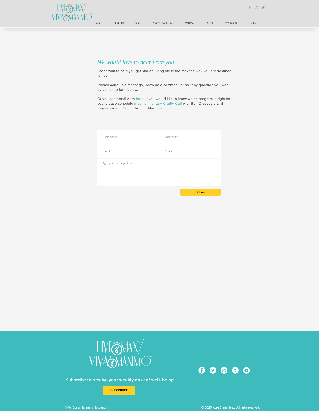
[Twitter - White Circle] (213, 370)
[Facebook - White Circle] (201, 370)
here (140, 99)
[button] (256, 23)
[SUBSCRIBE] (119, 390)
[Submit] (200, 192)
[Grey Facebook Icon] (250, 7)
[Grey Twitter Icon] (263, 7)
